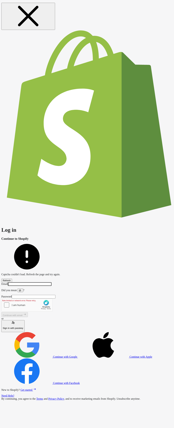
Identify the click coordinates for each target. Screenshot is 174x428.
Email (4, 283)
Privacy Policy (56, 398)
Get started (28, 389)
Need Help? (7, 395)
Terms (39, 398)
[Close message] (28, 16)
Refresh (7, 280)
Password (6, 296)
